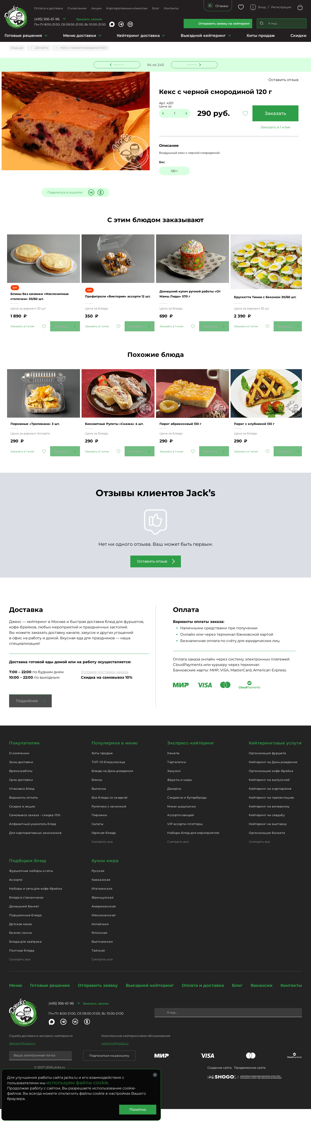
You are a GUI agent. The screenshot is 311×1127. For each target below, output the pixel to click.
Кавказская (101, 897)
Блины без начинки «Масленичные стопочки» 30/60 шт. (38, 303)
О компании (77, 8)
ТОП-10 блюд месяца (108, 780)
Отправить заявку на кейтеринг (224, 23)
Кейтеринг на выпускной (269, 797)
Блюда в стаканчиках (26, 915)
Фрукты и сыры (179, 797)
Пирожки (99, 833)
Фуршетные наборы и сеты (31, 889)
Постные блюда (21, 968)
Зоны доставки (21, 780)
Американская (104, 924)
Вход (262, 7)
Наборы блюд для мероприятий (193, 850)
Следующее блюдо (191, 64)
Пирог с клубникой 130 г (260, 439)
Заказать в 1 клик (273, 128)
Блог (155, 8)
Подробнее (27, 718)
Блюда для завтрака (25, 959)
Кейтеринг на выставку (268, 842)
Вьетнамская (102, 959)
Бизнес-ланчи (20, 950)
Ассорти (16, 897)
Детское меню (20, 942)
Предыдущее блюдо (119, 64)
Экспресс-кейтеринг (190, 760)
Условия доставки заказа (104, 690)
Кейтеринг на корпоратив (270, 806)
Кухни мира (105, 878)
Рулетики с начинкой (109, 824)
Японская (100, 950)
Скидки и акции (22, 824)
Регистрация (281, 7)
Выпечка (99, 806)
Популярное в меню (115, 760)
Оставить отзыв (283, 80)
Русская (98, 889)
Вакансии (261, 1003)
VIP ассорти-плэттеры (185, 842)
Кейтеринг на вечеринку (269, 824)
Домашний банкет (24, 924)
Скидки (298, 35)
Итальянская (102, 906)
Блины (97, 797)
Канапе (173, 771)
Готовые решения (23, 35)
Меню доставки (79, 35)
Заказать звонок (89, 19)
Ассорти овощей (180, 833)
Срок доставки (21, 797)
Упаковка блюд (21, 806)
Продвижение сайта (250, 1085)
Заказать (273, 114)
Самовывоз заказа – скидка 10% (34, 833)
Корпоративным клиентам (126, 8)
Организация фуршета (267, 771)
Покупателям (24, 760)
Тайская (98, 968)
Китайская (100, 942)
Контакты (171, 8)
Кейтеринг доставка (138, 35)
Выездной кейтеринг (203, 35)
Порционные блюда (25, 933)
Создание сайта (219, 1085)
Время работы (21, 789)
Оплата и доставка (48, 8)
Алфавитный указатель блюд (32, 842)
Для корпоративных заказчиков (35, 850)
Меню (15, 1003)
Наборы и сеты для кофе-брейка (35, 906)
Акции (96, 8)
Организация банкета (267, 850)
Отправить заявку (98, 1003)
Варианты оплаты (23, 815)
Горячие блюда (104, 850)
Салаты (97, 842)
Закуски (173, 789)
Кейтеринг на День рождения (273, 780)
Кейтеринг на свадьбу (267, 833)
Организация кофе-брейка (271, 789)
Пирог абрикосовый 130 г (187, 439)
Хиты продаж (261, 35)
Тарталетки (176, 780)
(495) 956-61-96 (46, 19)
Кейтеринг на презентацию (271, 815)
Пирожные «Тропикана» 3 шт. (42, 439)
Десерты (174, 806)
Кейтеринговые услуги (275, 760)
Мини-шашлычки (181, 824)
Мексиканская (104, 933)
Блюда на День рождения (112, 789)
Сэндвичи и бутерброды (187, 815)
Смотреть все (102, 859)
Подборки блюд (27, 878)
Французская (102, 915)
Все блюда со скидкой (110, 815)
